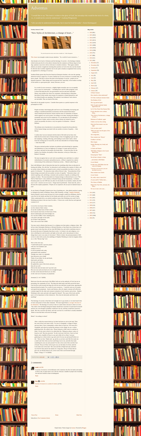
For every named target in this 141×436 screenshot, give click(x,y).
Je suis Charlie (94, 175)
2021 (91, 45)
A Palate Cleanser (95, 92)
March (93, 85)
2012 (91, 197)
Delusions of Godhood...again (98, 119)
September (94, 70)
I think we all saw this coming (98, 121)
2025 (91, 35)
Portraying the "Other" (96, 155)
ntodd (36, 367)
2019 (91, 50)
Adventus (39, 8)
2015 (91, 60)
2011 (91, 200)
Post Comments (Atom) (44, 418)
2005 (91, 215)
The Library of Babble (96, 182)
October (93, 68)
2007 (91, 210)
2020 (91, 47)
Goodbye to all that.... (96, 139)
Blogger (84, 428)
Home (56, 415)
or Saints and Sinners (96, 148)
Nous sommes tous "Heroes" (98, 137)
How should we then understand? (99, 95)
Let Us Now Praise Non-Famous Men (100, 109)
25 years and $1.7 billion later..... (99, 180)
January (93, 90)
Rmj (36, 381)
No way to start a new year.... (98, 188)
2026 (91, 32)
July (92, 75)
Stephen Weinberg (74, 192)
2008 (91, 207)
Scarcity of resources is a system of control (46, 383)
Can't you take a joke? (96, 128)
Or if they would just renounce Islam (100, 97)
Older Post (79, 415)
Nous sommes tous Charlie (97, 172)
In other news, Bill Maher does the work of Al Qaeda (99, 165)
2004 (91, 218)
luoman (73, 428)
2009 (91, 205)
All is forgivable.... (95, 134)
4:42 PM (41, 367)
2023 (91, 40)
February (93, 88)
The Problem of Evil (96, 100)
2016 (91, 58)
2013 (91, 195)
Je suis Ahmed (94, 162)
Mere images (94, 142)
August (93, 73)
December (93, 62)
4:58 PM (42, 381)
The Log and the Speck (96, 102)
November (94, 65)
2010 (91, 202)
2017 (91, 55)
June (92, 78)
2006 (91, 213)
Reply (36, 375)
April (92, 83)
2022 (91, 42)
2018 (91, 53)
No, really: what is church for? (98, 177)
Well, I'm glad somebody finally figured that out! (99, 105)
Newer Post (34, 415)
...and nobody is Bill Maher (98, 159)
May (92, 80)
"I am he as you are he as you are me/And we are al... (99, 169)
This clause (34, 57)
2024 (91, 37)
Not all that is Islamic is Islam (98, 157)
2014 (91, 192)
